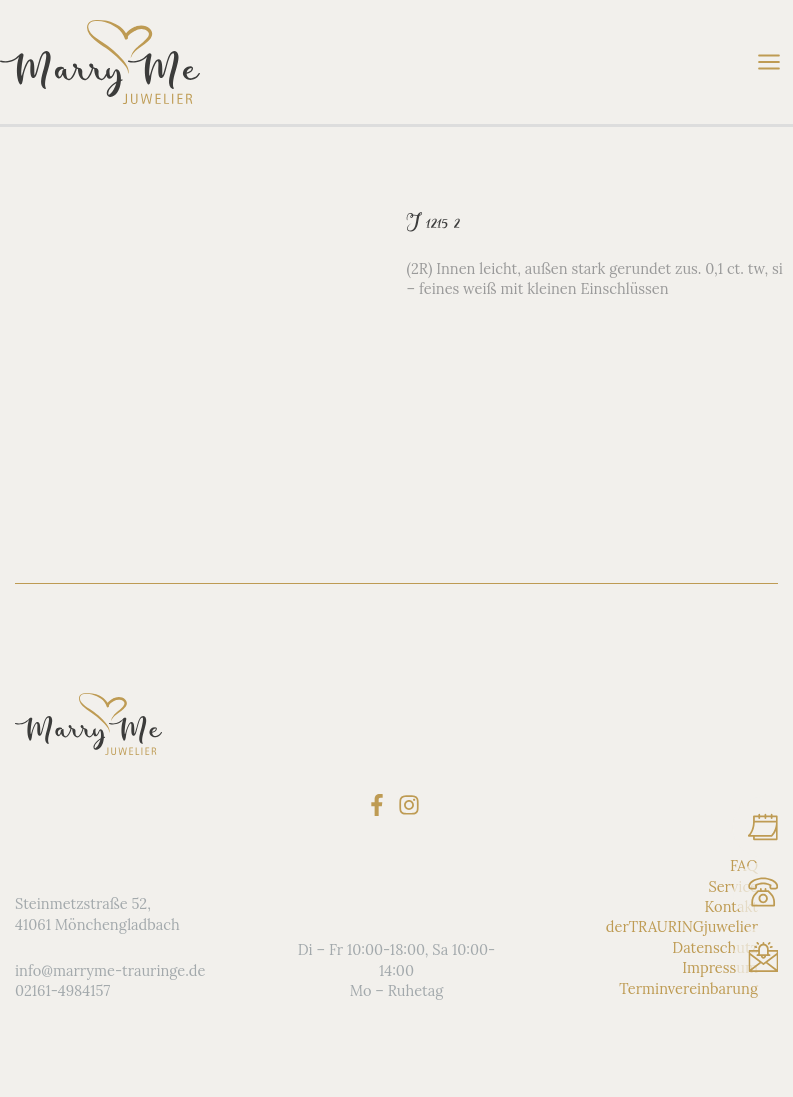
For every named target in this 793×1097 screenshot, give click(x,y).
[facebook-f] (380, 805)
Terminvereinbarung (688, 988)
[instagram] (412, 805)
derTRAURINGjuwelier (682, 926)
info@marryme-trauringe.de (110, 970)
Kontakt (731, 906)
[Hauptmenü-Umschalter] (769, 62)
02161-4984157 (62, 990)
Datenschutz (715, 947)
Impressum (720, 967)
